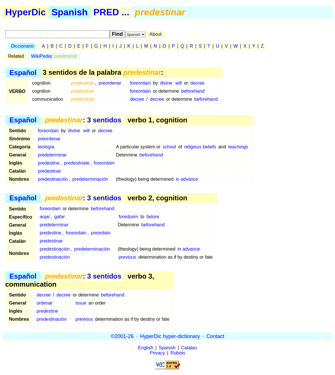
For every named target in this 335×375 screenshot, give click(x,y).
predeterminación (90, 179)
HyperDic (25, 12)
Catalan (189, 347)
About (155, 34)
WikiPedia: (54, 56)
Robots (178, 352)
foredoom (128, 216)
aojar (45, 216)
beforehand (193, 91)
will (178, 83)
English (145, 347)
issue (80, 303)
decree (197, 83)
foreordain (140, 83)
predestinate (76, 163)
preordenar (110, 83)
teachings (238, 146)
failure (153, 216)
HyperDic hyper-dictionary (170, 336)
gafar (59, 216)
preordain (101, 232)
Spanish (70, 12)
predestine (49, 163)
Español (23, 72)
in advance (187, 179)
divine (166, 83)
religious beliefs (200, 146)
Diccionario (22, 46)
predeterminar (52, 154)
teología (46, 146)
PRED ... (111, 12)
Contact (215, 336)
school (169, 146)
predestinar (49, 171)
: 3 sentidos (83, 120)
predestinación (53, 179)
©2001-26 (122, 336)
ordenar (45, 303)
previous (127, 257)
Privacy (157, 352)
